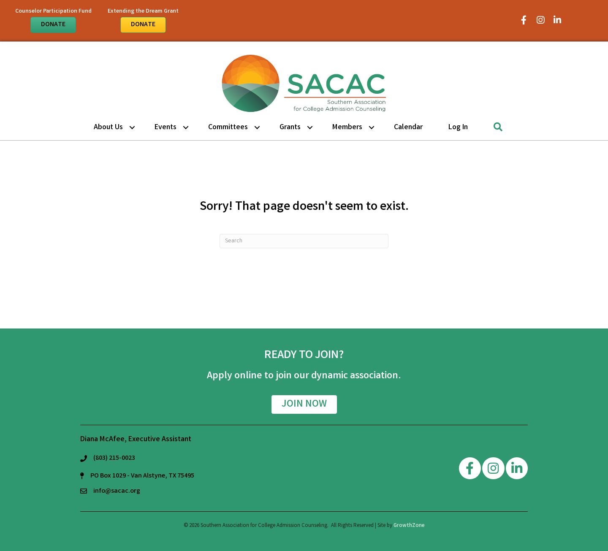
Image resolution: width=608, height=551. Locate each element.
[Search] (304, 241)
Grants (290, 127)
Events (165, 127)
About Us (108, 127)
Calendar (408, 127)
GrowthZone (409, 526)
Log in (458, 127)
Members (347, 127)
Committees (228, 127)
